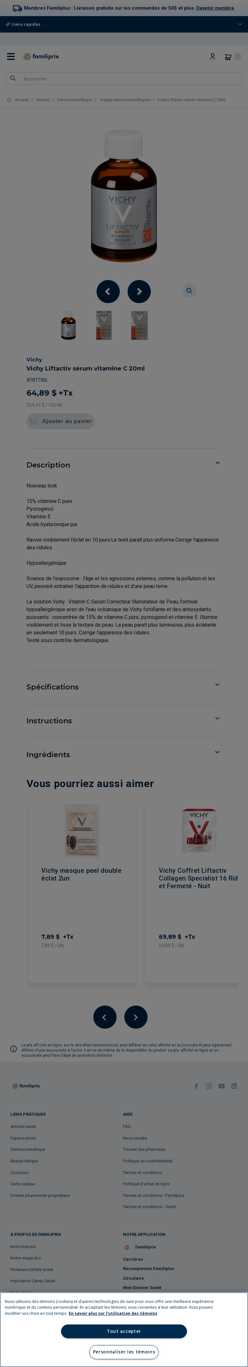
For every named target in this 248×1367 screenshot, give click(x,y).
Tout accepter (124, 1331)
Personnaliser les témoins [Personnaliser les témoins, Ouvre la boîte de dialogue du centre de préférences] (124, 1352)
